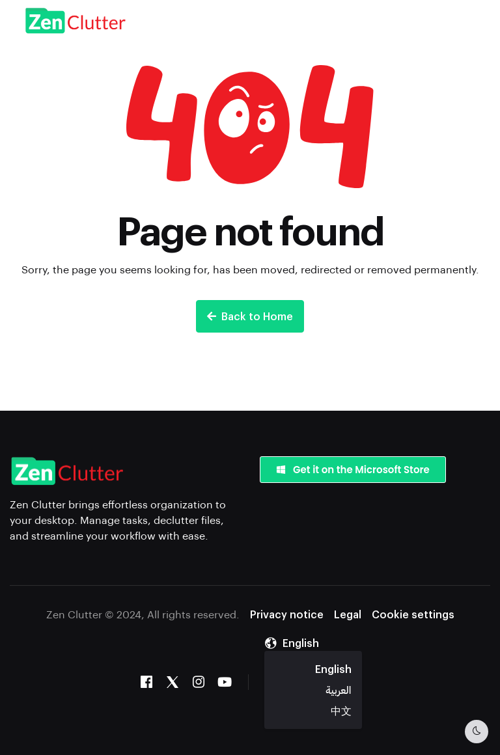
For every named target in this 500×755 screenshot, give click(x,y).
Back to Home (250, 316)
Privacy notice (287, 614)
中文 (341, 710)
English (333, 669)
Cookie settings (413, 614)
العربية (338, 689)
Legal (347, 614)
